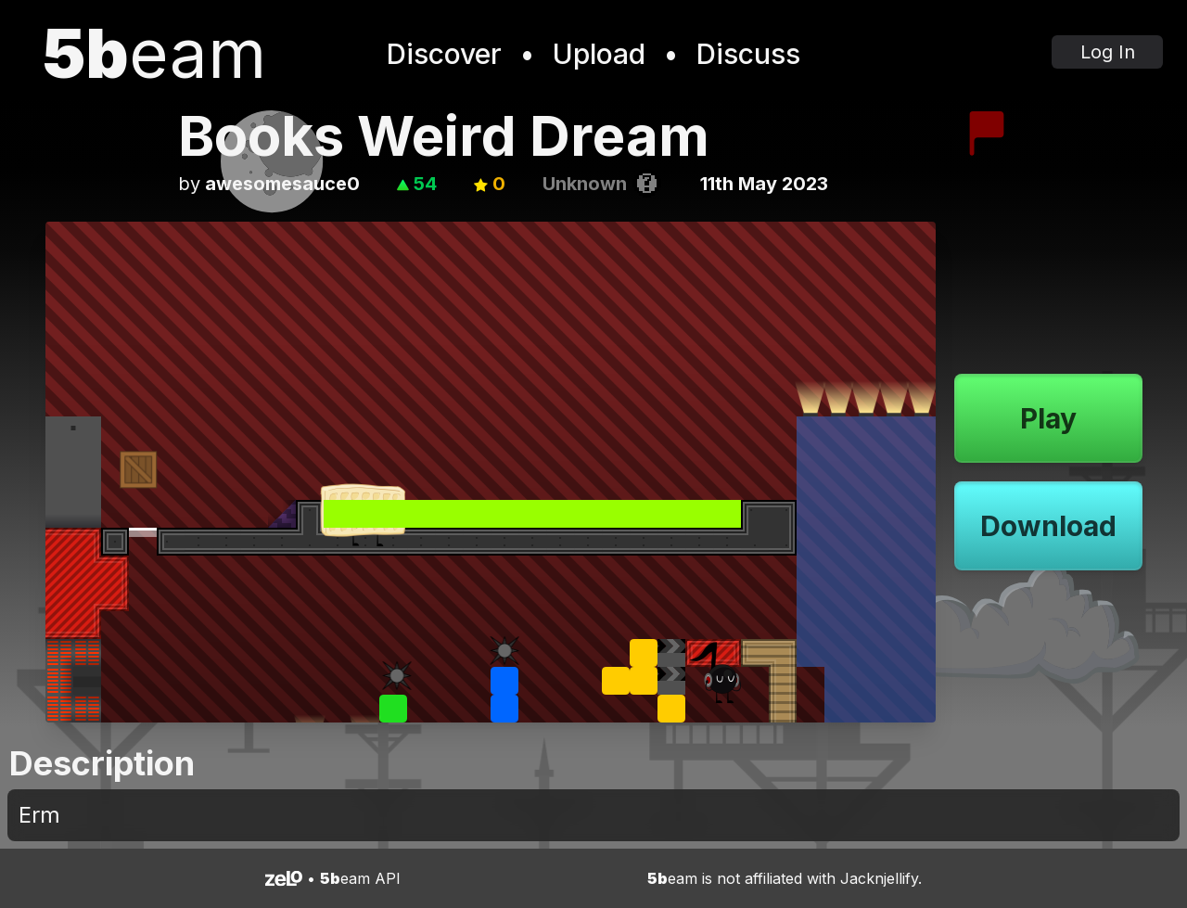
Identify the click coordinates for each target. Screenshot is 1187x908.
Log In (1107, 52)
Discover (444, 53)
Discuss (748, 53)
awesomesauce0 (282, 184)
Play (1048, 418)
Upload (599, 53)
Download (1048, 526)
